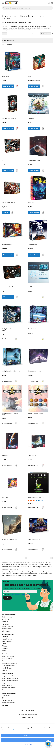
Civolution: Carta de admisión (36, 287)
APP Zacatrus (6, 631)
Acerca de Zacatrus (9, 614)
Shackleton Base (32, 244)
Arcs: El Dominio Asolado (8, 202)
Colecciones (6, 690)
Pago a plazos (6, 629)
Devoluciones (6, 619)
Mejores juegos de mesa (9, 663)
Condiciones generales (27, 710)
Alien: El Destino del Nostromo (36, 497)
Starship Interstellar (7, 244)
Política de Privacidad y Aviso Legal (27, 714)
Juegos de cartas (7, 685)
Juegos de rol (6, 683)
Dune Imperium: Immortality (35, 371)
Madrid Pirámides (7, 641)
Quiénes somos (6, 698)
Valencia (4, 646)
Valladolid (5, 648)
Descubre (5, 654)
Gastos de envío (7, 617)
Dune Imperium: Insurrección (9, 539)
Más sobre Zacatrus (9, 693)
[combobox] (27, 8)
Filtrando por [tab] (7, 40)
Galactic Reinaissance (34, 539)
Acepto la (17, 594)
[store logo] (12, 3)
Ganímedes (5, 455)
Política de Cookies (27, 717)
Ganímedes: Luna (33, 455)
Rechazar (27, 740)
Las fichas (5, 622)
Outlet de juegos (7, 658)
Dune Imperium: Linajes (34, 160)
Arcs (3, 160)
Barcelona (5, 636)
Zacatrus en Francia (8, 700)
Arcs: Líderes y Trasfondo (9, 118)
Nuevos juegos (6, 661)
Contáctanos (6, 695)
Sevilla (4, 643)
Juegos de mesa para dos (10, 678)
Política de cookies (18, 730)
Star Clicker (5, 497)
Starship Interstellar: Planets (35, 413)
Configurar (27, 745)
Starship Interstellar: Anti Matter (36, 329)
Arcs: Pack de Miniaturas (8, 287)
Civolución (31, 118)
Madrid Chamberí (7, 639)
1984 (29, 76)
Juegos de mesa (7, 673)
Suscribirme (7, 598)
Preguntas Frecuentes (8, 702)
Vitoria (4, 651)
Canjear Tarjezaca (7, 626)
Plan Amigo (5, 624)
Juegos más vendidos (8, 656)
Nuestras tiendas (8, 634)
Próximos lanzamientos (9, 688)
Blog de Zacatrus (7, 668)
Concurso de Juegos (8, 666)
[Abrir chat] (48, 744)
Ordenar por (35, 34)
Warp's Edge (5, 76)
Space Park (31, 202)
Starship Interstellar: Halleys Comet (11, 371)
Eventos (4, 670)
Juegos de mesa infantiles (10, 680)
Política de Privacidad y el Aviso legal (20, 594)
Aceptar (27, 735)
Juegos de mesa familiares (10, 676)
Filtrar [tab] (4, 34)
